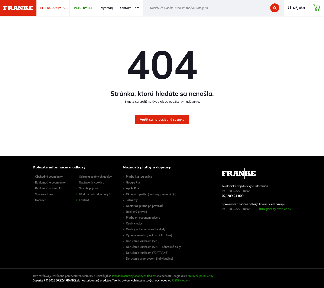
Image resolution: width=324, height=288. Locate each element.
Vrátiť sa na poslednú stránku (162, 120)
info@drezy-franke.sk (275, 209)
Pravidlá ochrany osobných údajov (134, 276)
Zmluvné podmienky (201, 276)
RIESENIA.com (181, 280)
